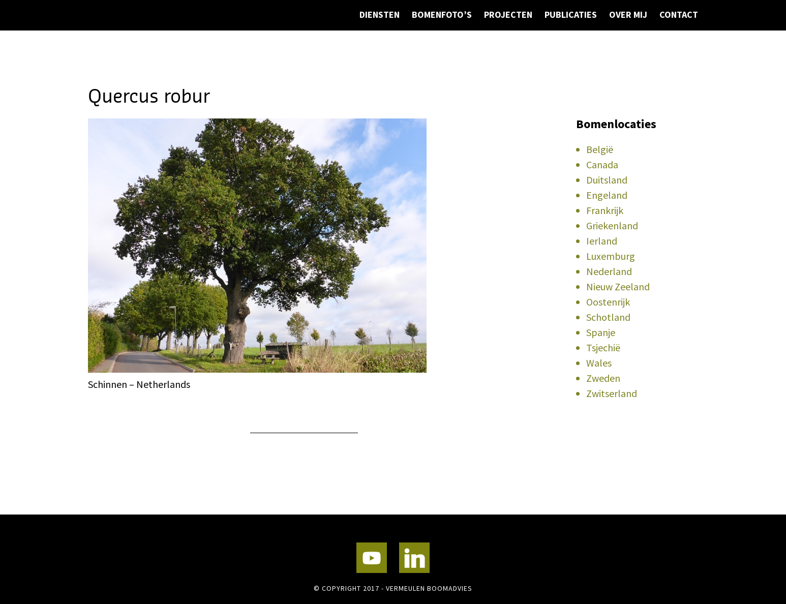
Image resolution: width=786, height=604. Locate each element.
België (599, 149)
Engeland (606, 195)
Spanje (600, 332)
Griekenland (612, 225)
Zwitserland (611, 393)
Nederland (609, 271)
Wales (599, 362)
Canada (602, 164)
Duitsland (606, 179)
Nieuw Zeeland (618, 286)
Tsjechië (603, 347)
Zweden (603, 378)
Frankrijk (604, 210)
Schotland (608, 317)
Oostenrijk (608, 301)
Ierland (601, 240)
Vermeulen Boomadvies (139, 44)
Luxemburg (610, 256)
